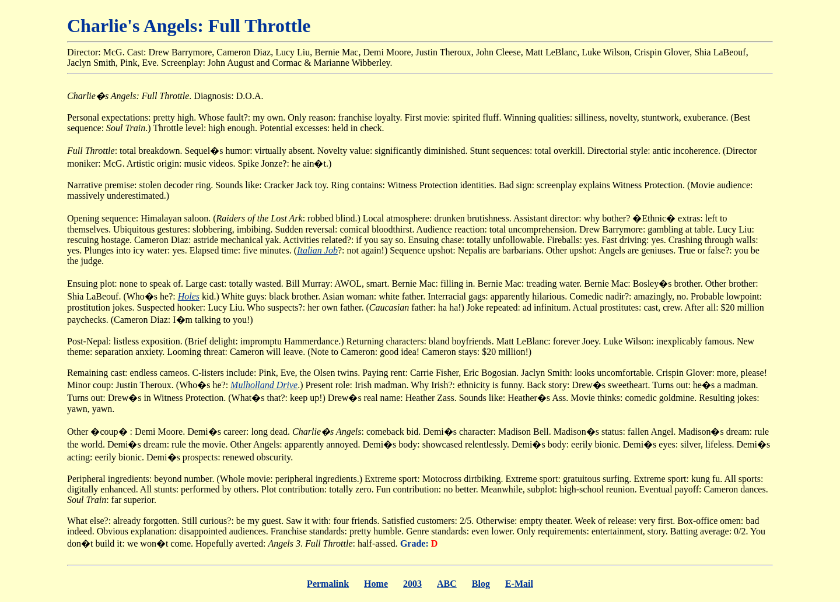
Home (376, 584)
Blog (481, 584)
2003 (412, 584)
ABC (447, 584)
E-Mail (519, 584)
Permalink (328, 584)
